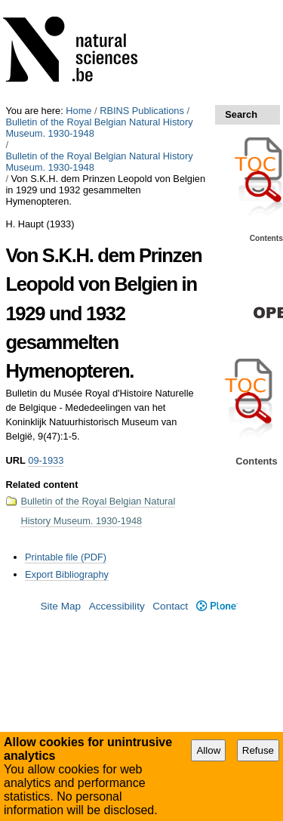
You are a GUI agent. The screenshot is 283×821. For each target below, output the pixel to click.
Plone (217, 606)
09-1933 (45, 460)
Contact (170, 606)
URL (15, 460)
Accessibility (117, 606)
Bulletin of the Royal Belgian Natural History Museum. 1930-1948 (98, 127)
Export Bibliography (67, 574)
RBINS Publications (142, 110)
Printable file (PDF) (65, 557)
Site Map (60, 606)
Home (78, 110)
